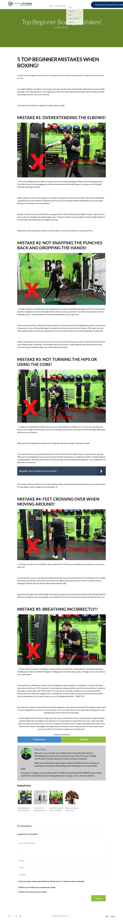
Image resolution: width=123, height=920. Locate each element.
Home (51, 4)
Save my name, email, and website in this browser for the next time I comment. (52, 881)
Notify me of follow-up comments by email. (37, 887)
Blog (63, 4)
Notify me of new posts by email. (33, 892)
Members (69, 4)
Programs (57, 4)
